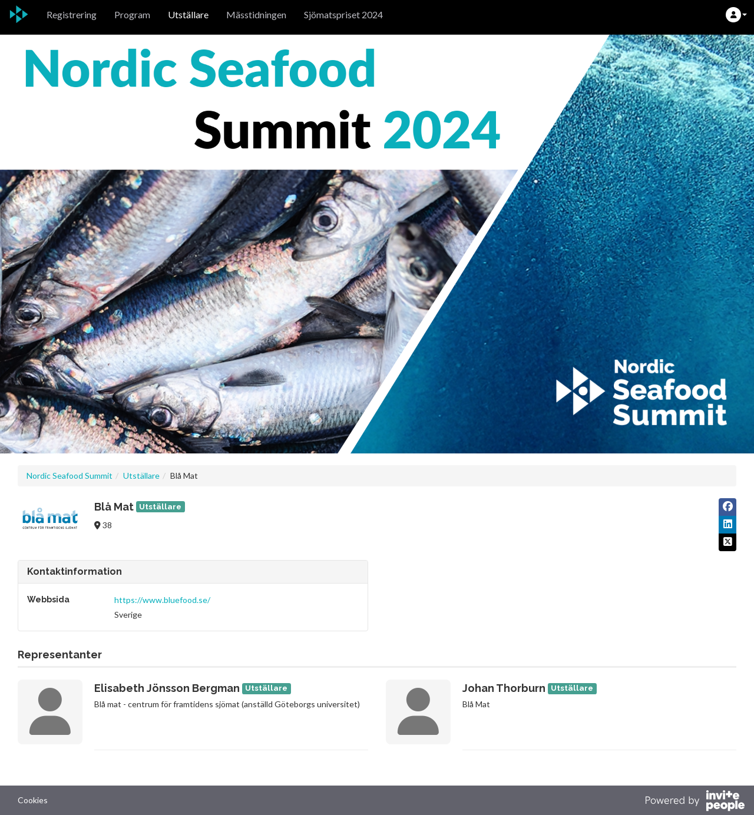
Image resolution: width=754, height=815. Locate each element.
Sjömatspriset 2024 (343, 14)
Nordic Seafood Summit (70, 476)
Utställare (188, 14)
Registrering (72, 14)
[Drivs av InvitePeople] (694, 802)
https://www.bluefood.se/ (162, 600)
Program (132, 14)
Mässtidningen (256, 14)
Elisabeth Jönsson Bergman (167, 688)
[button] (736, 14)
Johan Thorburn (503, 688)
